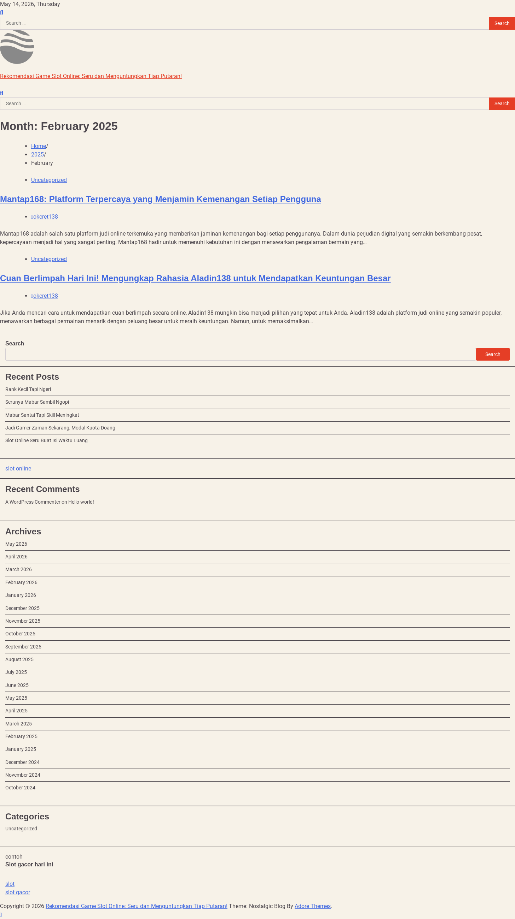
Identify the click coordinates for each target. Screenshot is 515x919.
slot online (18, 468)
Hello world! (81, 502)
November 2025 (22, 621)
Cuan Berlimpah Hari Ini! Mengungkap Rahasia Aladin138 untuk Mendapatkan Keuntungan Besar (195, 278)
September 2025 (23, 647)
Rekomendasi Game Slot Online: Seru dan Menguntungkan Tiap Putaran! (91, 76)
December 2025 (22, 608)
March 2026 (18, 569)
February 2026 (21, 582)
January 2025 (20, 749)
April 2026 (16, 556)
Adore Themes (313, 906)
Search (14, 343)
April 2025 (16, 710)
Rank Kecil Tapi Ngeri (28, 389)
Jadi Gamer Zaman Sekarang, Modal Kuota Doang (60, 428)
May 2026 (16, 544)
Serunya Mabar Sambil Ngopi (37, 402)
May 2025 (16, 698)
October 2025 (20, 633)
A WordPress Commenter (32, 502)
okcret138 (44, 216)
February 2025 (21, 736)
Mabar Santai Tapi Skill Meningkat (42, 415)
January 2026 (20, 595)
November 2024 (22, 775)
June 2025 (17, 685)
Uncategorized (49, 180)
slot (10, 884)
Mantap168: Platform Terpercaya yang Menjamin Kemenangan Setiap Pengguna (160, 199)
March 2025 (18, 724)
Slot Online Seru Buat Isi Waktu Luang (46, 440)
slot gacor (17, 892)
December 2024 (22, 762)
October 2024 (20, 787)
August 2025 (19, 659)
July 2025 (16, 672)
